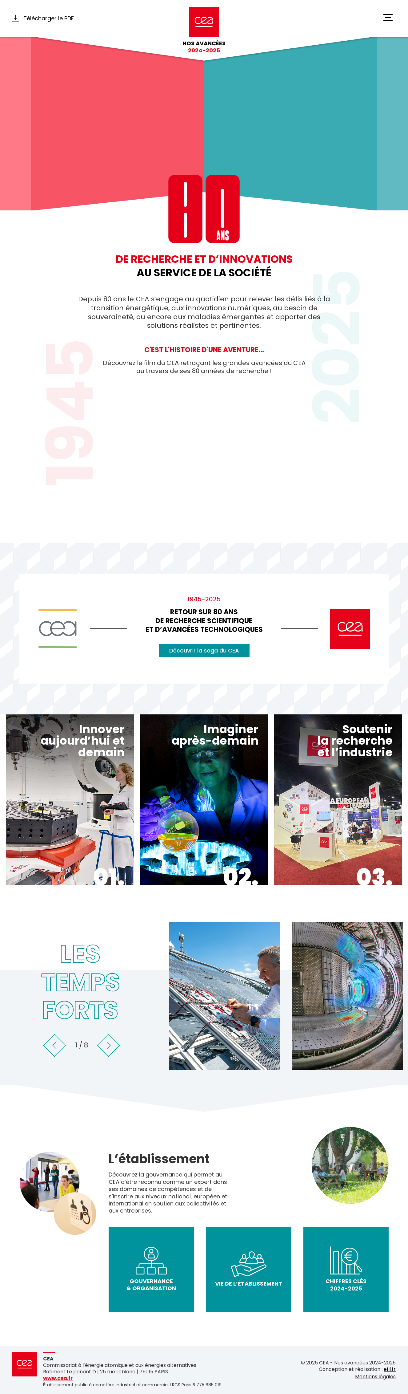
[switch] (388, 18)
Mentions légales (375, 1377)
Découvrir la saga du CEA (204, 650)
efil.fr (390, 1369)
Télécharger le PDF (43, 18)
